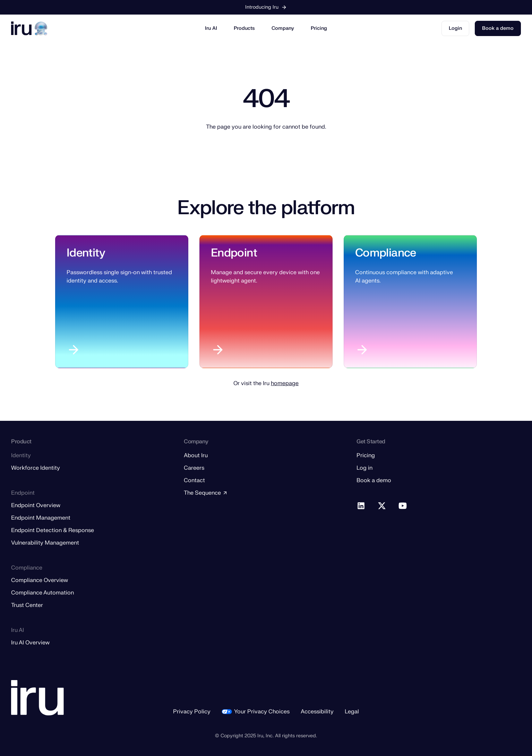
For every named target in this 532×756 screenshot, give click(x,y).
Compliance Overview (39, 580)
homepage (285, 383)
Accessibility (317, 711)
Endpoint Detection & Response (52, 530)
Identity (86, 253)
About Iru (196, 455)
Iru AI (211, 28)
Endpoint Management (40, 517)
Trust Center (27, 605)
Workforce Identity (35, 467)
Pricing (319, 28)
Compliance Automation (42, 592)
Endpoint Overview (35, 505)
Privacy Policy (192, 711)
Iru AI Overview (30, 642)
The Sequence (206, 492)
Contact (194, 480)
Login (455, 28)
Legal (352, 711)
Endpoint (234, 253)
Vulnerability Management (45, 542)
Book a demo (498, 28)
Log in (364, 467)
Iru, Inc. (265, 736)
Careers (194, 467)
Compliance (385, 253)
